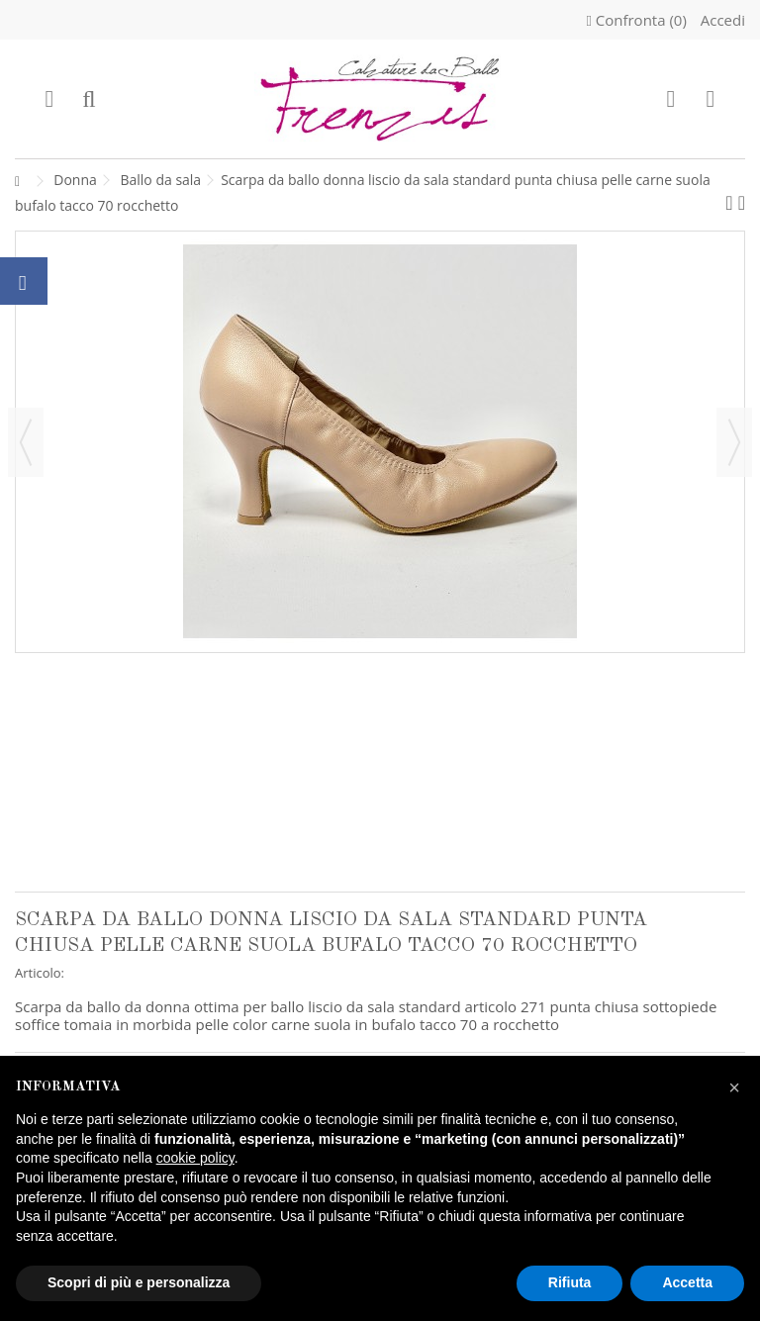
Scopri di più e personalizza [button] (139, 1282)
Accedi (721, 20)
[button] (734, 1087)
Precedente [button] (26, 442)
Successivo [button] (734, 442)
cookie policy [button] (195, 1158)
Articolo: (39, 973)
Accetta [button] (687, 1282)
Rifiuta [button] (570, 1282)
